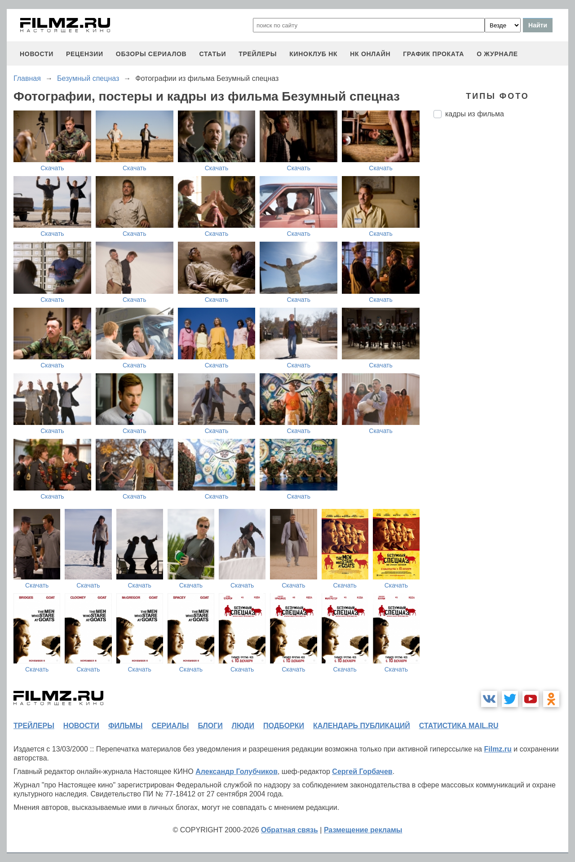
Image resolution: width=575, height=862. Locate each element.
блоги (210, 725)
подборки (283, 725)
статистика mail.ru (459, 725)
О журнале (497, 53)
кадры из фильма (474, 114)
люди (243, 725)
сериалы (170, 725)
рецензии (84, 53)
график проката (433, 53)
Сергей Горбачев (362, 771)
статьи (212, 53)
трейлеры (258, 53)
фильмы (125, 725)
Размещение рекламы (363, 830)
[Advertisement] (500, 275)
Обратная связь (289, 830)
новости (36, 53)
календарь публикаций (361, 725)
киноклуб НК (313, 53)
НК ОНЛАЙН (370, 53)
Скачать (52, 168)
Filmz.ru (497, 749)
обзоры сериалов (151, 53)
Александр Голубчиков (236, 771)
